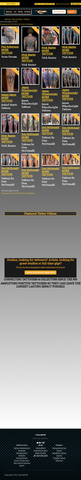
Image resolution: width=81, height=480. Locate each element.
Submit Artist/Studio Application (40, 272)
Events (27, 12)
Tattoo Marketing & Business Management (22, 450)
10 (16, 24)
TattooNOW (40, 448)
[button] (59, 12)
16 (27, 24)
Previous (3, 24)
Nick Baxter (28, 54)
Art (15, 12)
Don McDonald (30, 134)
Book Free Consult (65, 4)
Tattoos (9, 12)
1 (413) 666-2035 (40, 455)
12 (19, 24)
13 (21, 24)
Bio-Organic (17, 19)
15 (25, 24)
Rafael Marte (8, 94)
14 (24, 24)
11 (17, 24)
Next (31, 24)
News (20, 12)
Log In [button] (71, 12)
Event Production (21, 461)
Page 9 (27, 19)
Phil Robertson (10, 46)
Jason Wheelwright (29, 89)
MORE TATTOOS (6, 51)
